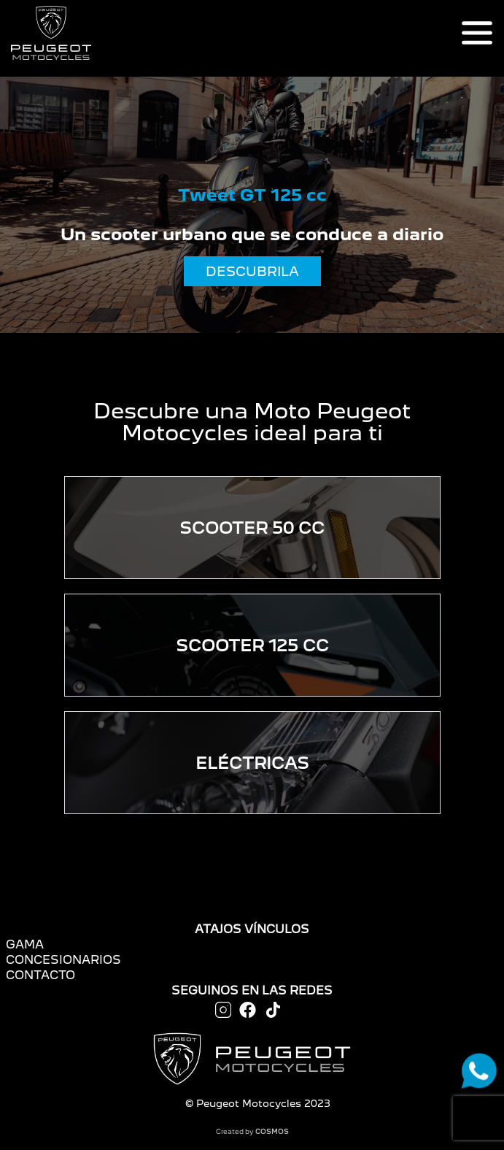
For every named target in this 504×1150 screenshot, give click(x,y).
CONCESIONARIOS (63, 960)
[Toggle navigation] (477, 33)
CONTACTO (40, 975)
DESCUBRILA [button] (252, 271)
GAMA (25, 944)
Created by (252, 1131)
